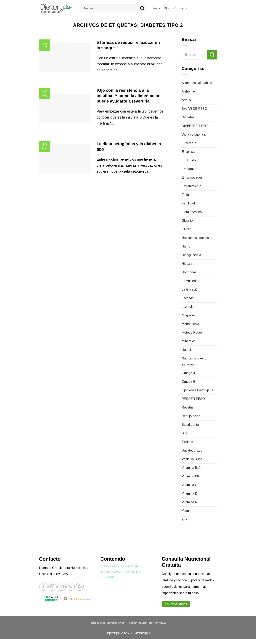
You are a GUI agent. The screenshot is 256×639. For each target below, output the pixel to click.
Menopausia (190, 324)
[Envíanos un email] (61, 587)
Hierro (186, 246)
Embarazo (189, 169)
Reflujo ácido (191, 416)
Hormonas (189, 272)
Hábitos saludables (195, 237)
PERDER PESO (193, 399)
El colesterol (190, 151)
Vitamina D (189, 493)
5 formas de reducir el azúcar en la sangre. (128, 45)
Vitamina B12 (191, 467)
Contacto (180, 8)
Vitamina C (189, 485)
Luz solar (188, 306)
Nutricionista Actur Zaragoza (195, 361)
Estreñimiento (191, 186)
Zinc (185, 519)
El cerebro (189, 143)
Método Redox (192, 332)
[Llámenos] (70, 587)
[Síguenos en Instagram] (52, 587)
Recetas (188, 407)
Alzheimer (189, 91)
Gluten (186, 229)
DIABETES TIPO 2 (195, 126)
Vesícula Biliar (192, 459)
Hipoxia (187, 263)
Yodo (185, 510)
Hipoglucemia (191, 255)
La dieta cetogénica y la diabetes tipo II (129, 146)
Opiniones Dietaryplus (197, 390)
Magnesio (189, 315)
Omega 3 (188, 373)
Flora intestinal (192, 212)
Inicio (157, 8)
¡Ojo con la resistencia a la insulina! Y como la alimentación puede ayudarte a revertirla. (129, 95)
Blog (167, 8)
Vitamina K (189, 502)
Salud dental (191, 424)
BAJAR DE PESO (194, 108)
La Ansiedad (190, 281)
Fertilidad (188, 203)
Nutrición (188, 349)
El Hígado (189, 160)
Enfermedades (192, 177)
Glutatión (188, 220)
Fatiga (186, 194)
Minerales (189, 341)
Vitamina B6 (190, 476)
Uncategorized (192, 450)
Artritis (186, 100)
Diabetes (188, 117)
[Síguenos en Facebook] (43, 587)
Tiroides (187, 442)
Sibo (185, 433)
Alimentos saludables (197, 83)
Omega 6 (188, 381)
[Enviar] (142, 8)
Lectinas (188, 298)
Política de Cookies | (119, 623)
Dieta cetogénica (194, 134)
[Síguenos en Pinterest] (80, 587)
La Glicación (190, 289)
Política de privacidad (99, 623)
